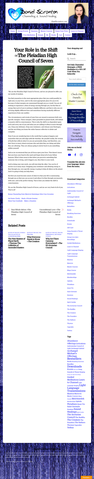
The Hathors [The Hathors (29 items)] (80, 423)
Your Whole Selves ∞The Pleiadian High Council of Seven (21, 212)
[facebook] (75, 155)
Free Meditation (29, 35)
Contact (68, 35)
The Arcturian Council (74, 306)
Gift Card (70, 228)
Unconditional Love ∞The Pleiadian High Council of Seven (49, 212)
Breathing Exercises (74, 213)
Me (47, 35)
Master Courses (46, 31)
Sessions (34, 31)
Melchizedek (71, 274)
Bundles (70, 217)
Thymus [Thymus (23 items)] (70, 425)
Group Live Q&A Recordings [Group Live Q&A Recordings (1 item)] (74, 374)
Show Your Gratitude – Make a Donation (22, 201)
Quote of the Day (13, 232)
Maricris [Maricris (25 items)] (77, 394)
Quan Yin (70, 288)
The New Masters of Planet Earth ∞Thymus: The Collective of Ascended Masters (16, 243)
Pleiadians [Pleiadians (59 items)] (72, 404)
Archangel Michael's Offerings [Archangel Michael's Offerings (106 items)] (72, 353)
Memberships (72, 277)
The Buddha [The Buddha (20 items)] (80, 417)
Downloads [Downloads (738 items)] (74, 366)
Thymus (70, 323)
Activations (71, 187)
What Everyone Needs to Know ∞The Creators (33, 239)
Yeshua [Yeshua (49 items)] (70, 427)
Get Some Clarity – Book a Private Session (22, 198)
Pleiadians (70, 284)
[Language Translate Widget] (73, 170)
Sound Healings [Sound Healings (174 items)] (74, 410)
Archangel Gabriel (73, 197)
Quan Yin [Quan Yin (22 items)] (81, 404)
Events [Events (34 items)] (70, 369)
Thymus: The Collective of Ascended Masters (16, 234)
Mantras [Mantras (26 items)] (70, 394)
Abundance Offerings (74, 184)
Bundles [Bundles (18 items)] (70, 364)
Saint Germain (72, 291)
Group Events (23, 31)
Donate (40, 35)
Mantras (70, 260)
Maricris (70, 263)
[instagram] (81, 155)
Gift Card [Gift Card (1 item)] (76, 369)
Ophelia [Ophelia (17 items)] (79, 401)
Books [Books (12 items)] (69, 361)
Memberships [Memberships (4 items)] (71, 401)
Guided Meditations (73, 243)
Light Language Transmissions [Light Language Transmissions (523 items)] (76, 388)
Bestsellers (71, 206)
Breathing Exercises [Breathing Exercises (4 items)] (78, 361)
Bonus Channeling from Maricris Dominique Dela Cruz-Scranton (31, 194)
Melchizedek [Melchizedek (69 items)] (78, 399)
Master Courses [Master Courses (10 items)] (72, 396)
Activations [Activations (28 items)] (81, 344)
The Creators (71, 313)
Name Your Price (61, 31)
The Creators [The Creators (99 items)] (73, 420)
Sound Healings (72, 299)
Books (53, 35)
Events (69, 224)
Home (12, 31)
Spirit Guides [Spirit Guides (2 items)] (80, 412)
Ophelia (69, 281)
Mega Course (71, 270)
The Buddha (71, 309)
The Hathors (71, 320)
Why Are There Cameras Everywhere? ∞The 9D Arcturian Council (54, 243)
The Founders (72, 316)
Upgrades (70, 327)
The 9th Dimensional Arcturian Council (54, 234)
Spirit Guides (71, 302)
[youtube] (69, 155)
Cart (60, 35)
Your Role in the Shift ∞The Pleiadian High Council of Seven (35, 55)
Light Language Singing (75, 250)
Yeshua (69, 330)
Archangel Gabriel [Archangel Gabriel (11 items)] (77, 348)
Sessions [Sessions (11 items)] (70, 409)
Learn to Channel (77, 31)
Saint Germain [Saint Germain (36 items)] (73, 407)
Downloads (71, 220)
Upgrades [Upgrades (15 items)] (78, 425)
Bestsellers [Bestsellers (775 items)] (74, 358)
